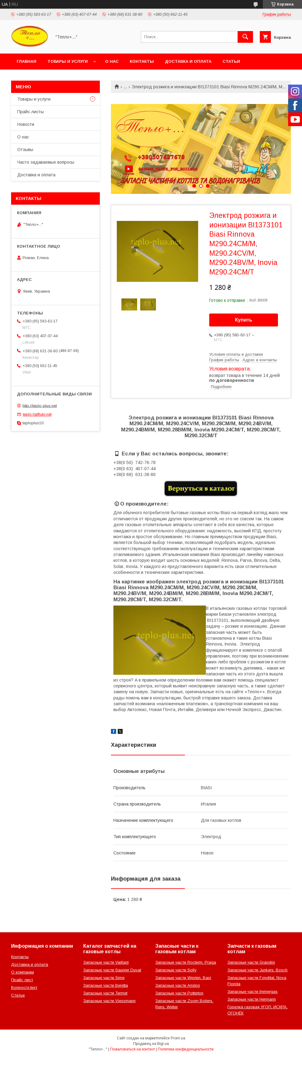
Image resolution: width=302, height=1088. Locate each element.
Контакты (142, 61)
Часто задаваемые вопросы (45, 162)
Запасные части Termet (105, 993)
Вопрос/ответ (24, 987)
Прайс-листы (30, 111)
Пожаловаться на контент (132, 1049)
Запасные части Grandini (251, 962)
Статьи (231, 61)
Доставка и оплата (188, 61)
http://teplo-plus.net (39, 405)
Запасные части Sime (103, 977)
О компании (22, 972)
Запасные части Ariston (177, 985)
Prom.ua (178, 1038)
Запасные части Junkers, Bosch (257, 970)
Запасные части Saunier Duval (112, 970)
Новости (25, 124)
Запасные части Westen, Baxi (183, 977)
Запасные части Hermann (251, 999)
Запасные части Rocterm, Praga (185, 962)
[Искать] (245, 37)
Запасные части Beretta (105, 985)
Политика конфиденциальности (186, 1049)
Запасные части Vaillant (106, 962)
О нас (112, 61)
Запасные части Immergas (252, 991)
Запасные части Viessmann (109, 1000)
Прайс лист (22, 980)
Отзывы (25, 149)
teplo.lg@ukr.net (37, 414)
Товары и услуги (67, 61)
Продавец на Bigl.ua (151, 1044)
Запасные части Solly (176, 970)
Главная (26, 61)
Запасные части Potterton (179, 993)
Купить (243, 319)
